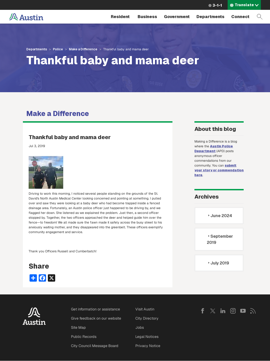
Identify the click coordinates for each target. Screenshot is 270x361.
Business (147, 16)
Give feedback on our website (96, 318)
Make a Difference (83, 49)
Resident (120, 16)
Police (58, 49)
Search (260, 17)
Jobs (139, 327)
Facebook (202, 311)
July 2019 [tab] (218, 263)
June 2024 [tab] (219, 215)
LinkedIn (223, 311)
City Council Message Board (94, 345)
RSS (253, 311)
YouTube (243, 311)
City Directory (146, 318)
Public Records (83, 336)
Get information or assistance (95, 309)
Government (177, 16)
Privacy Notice (147, 345)
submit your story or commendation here (219, 170)
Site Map (78, 327)
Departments (210, 16)
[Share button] (33, 277)
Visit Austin (144, 309)
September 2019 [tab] (220, 239)
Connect (240, 16)
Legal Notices (146, 336)
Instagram (233, 311)
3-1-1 (217, 5)
